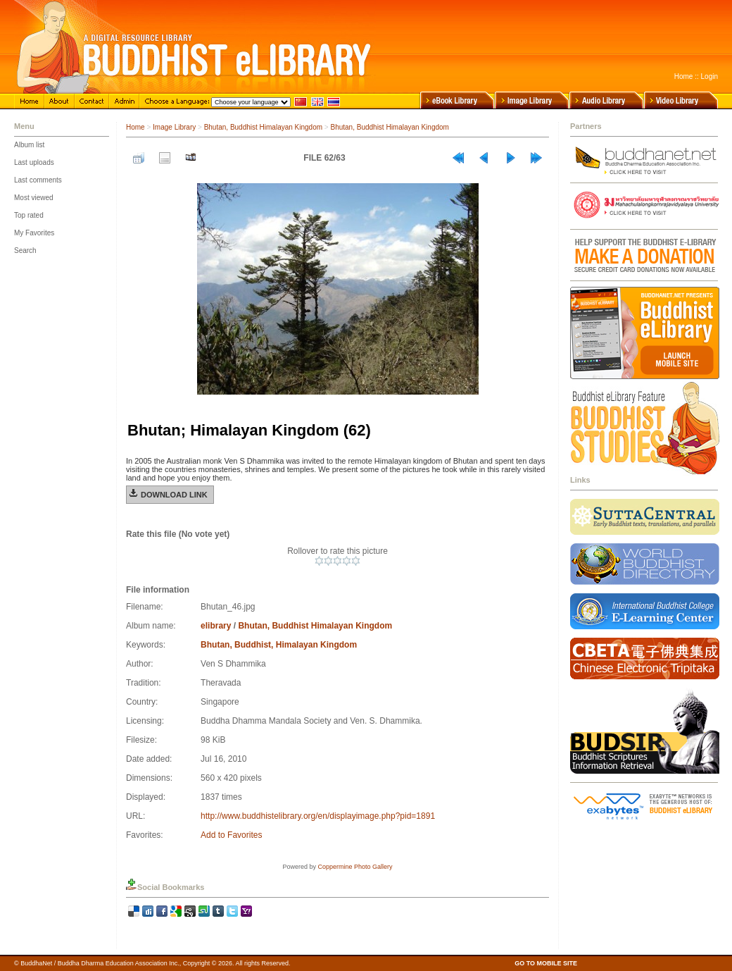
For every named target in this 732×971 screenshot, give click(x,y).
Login (709, 76)
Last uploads (34, 162)
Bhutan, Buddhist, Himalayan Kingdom (279, 645)
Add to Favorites (231, 835)
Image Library (174, 127)
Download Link (174, 494)
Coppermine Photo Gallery (354, 866)
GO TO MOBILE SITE (546, 963)
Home (683, 76)
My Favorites (34, 233)
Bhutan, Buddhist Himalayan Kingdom (263, 127)
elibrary (216, 626)
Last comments (38, 180)
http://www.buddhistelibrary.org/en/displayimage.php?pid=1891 (318, 816)
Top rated (29, 215)
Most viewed (33, 198)
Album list (29, 145)
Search (25, 250)
